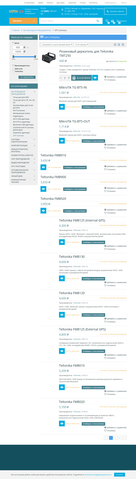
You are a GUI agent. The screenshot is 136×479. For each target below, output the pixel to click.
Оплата (50, 2)
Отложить (110, 80)
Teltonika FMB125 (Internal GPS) (82, 220)
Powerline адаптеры (21, 133)
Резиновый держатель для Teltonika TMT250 (86, 53)
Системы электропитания (19, 140)
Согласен (119, 475)
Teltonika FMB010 (72, 365)
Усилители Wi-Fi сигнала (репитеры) (23, 128)
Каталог (24, 21)
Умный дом (16, 176)
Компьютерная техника (18, 181)
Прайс (40, 2)
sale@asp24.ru (111, 2)
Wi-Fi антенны (19, 110)
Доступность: (111, 61)
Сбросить (27, 77)
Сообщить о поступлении (93, 107)
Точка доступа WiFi (21, 97)
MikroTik (17, 69)
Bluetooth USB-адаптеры (23, 125)
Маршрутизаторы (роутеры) (19, 150)
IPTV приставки (18, 166)
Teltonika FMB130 (72, 257)
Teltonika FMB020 (72, 402)
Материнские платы (21, 113)
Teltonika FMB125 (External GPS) (82, 329)
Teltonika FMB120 (72, 293)
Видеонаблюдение (20, 163)
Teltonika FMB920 (54, 199)
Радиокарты (18, 116)
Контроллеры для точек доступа (23, 106)
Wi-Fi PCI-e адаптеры (21, 122)
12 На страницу (80, 44)
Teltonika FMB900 (54, 177)
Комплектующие (19, 145)
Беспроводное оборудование (18, 93)
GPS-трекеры (18, 135)
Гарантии (72, 2)
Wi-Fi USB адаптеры (21, 119)
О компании (29, 2)
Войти (124, 2)
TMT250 (100, 69)
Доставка (60, 2)
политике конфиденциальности (97, 474)
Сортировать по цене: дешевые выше (56, 44)
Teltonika (17, 71)
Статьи (83, 2)
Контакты (93, 2)
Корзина (122, 21)
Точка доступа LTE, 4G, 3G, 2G (24, 101)
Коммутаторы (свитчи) (22, 155)
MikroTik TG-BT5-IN (73, 87)
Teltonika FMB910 (54, 155)
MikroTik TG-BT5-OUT (74, 121)
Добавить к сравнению (115, 77)
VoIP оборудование (20, 159)
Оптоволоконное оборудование (19, 171)
